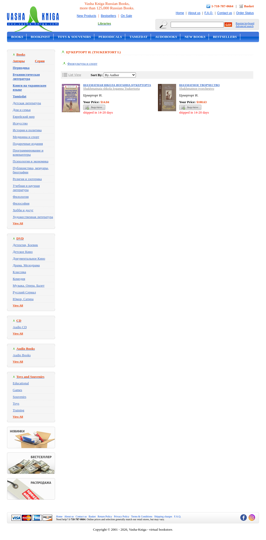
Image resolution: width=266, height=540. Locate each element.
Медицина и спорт (26, 137)
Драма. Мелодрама (26, 265)
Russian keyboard (245, 23)
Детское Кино (23, 252)
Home (180, 13)
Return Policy (105, 516)
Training (18, 410)
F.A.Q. (208, 13)
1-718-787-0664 (222, 6)
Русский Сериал (24, 292)
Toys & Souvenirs (74, 37)
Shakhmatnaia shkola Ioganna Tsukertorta (111, 88)
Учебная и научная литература (26, 188)
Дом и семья (22, 110)
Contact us (224, 13)
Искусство (20, 123)
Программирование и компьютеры (28, 152)
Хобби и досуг (23, 210)
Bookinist (40, 37)
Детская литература (27, 103)
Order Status (245, 13)
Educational (21, 383)
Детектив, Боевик (25, 245)
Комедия (19, 279)
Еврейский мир (24, 116)
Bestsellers (108, 16)
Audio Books (22, 355)
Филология (21, 197)
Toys (16, 403)
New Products (86, 16)
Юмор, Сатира (23, 299)
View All (18, 223)
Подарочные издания (28, 144)
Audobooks (166, 37)
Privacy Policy (121, 516)
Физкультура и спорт (82, 63)
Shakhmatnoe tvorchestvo (196, 88)
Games (17, 390)
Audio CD (20, 327)
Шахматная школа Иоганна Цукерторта (117, 85)
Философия (21, 203)
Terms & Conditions (141, 516)
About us (194, 13)
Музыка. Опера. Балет (28, 285)
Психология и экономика (30, 161)
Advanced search (245, 26)
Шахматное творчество (199, 85)
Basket (249, 6)
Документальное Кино (29, 258)
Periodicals (110, 37)
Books (17, 37)
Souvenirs (19, 397)
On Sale (126, 16)
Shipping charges (163, 516)
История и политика (27, 130)
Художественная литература (33, 217)
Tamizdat (138, 37)
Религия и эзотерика (27, 179)
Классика (19, 272)
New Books (194, 37)
